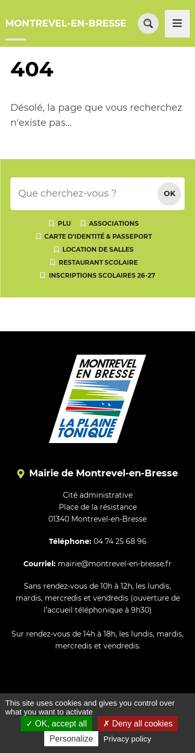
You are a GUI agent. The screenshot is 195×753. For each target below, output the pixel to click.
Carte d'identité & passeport (98, 236)
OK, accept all (56, 723)
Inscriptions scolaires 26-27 (102, 275)
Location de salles (98, 249)
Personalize (71, 738)
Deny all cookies (138, 723)
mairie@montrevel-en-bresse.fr (115, 563)
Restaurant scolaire (98, 262)
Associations (114, 223)
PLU (64, 223)
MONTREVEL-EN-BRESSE (65, 23)
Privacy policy (127, 738)
